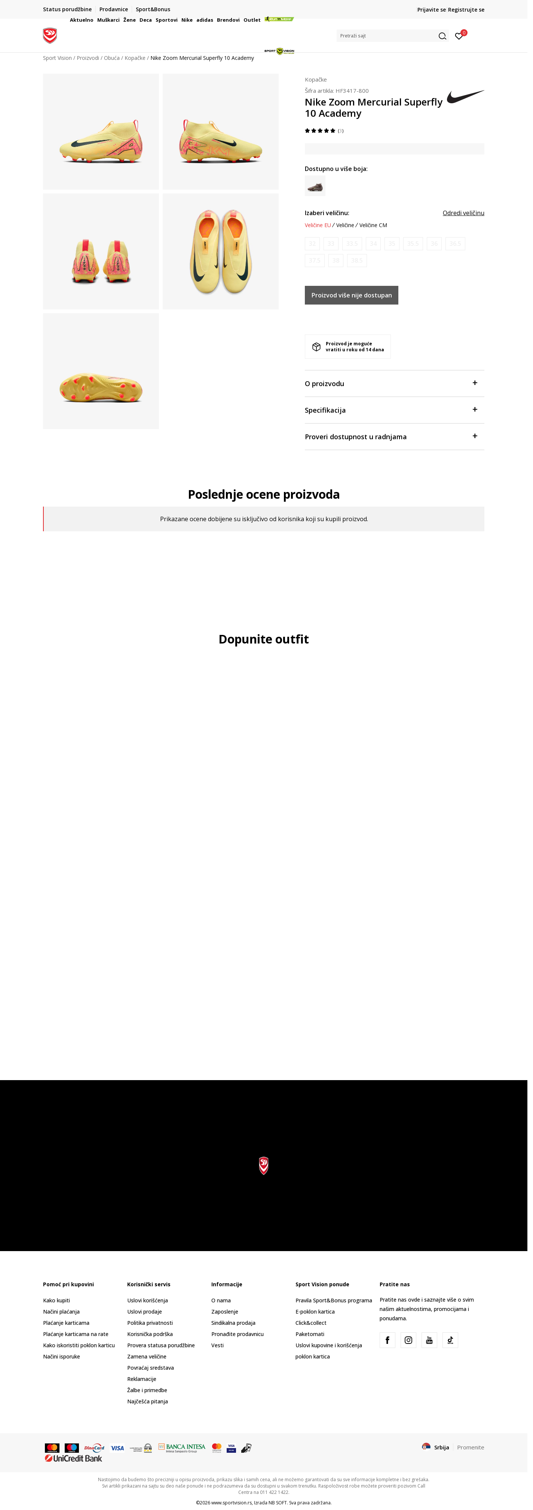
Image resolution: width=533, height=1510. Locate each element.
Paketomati (309, 1334)
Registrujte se (466, 9)
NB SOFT (278, 1503)
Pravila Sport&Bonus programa (333, 1300)
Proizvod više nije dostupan (352, 295)
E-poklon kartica (315, 1311)
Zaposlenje (224, 1311)
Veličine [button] (345, 225)
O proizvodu (391, 383)
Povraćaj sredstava (150, 1367)
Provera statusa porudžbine (161, 1345)
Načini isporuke (61, 1356)
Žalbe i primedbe (147, 1390)
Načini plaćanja (61, 1311)
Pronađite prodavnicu (237, 1334)
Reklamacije (141, 1378)
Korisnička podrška (150, 1334)
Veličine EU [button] (318, 225)
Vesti (217, 1345)
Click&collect (311, 1322)
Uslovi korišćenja (147, 1300)
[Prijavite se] (459, 35)
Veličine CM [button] (373, 225)
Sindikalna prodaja (233, 1322)
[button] (393, 36)
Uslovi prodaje (144, 1311)
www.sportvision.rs (231, 1503)
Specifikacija (391, 409)
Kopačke (316, 79)
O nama (221, 1300)
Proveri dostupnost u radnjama (391, 436)
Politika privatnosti (150, 1322)
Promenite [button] (470, 1447)
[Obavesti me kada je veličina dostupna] (312, 243)
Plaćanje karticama (66, 1322)
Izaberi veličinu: (327, 213)
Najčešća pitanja (147, 1401)
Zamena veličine (146, 1356)
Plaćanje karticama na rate (75, 1334)
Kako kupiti (56, 1300)
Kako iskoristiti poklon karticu (79, 1345)
